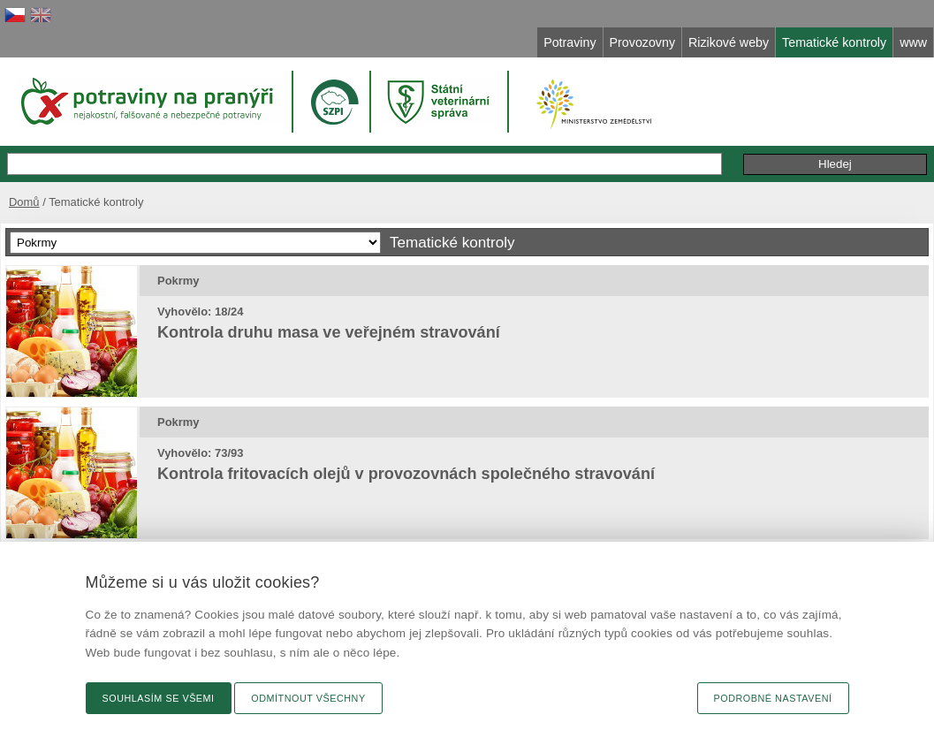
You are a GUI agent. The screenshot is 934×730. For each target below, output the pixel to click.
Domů (24, 202)
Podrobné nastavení (773, 698)
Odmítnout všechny (308, 698)
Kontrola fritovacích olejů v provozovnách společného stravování (406, 474)
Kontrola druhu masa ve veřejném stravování (328, 332)
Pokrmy (178, 280)
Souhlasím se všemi (159, 698)
